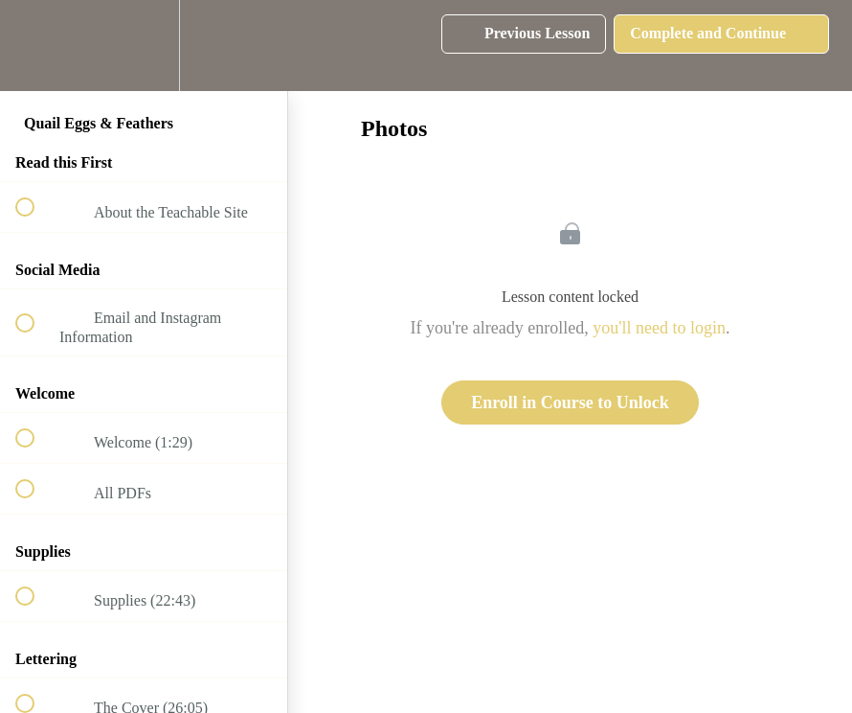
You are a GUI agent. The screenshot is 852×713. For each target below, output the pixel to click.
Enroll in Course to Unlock (570, 402)
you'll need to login (659, 327)
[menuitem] (143, 45)
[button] (35, 45)
